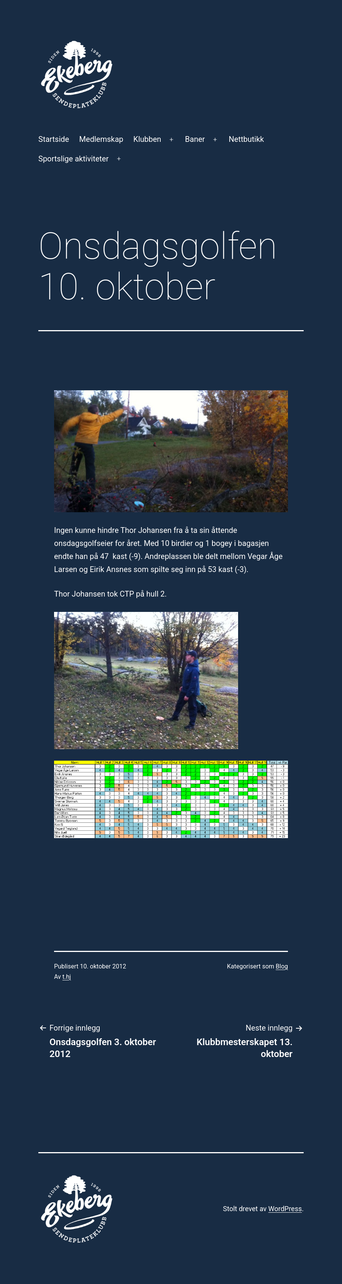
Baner (195, 139)
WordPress (285, 1209)
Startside (53, 139)
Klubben (147, 139)
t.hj (66, 976)
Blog (282, 966)
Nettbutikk (246, 139)
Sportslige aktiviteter (73, 158)
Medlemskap (101, 139)
